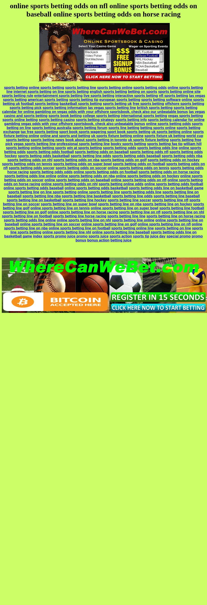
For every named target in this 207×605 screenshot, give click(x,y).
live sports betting (99, 96)
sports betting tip (83, 100)
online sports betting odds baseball (34, 188)
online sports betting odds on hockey (147, 176)
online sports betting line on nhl (84, 220)
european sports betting (119, 100)
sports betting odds (150, 87)
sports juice (99, 236)
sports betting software (161, 100)
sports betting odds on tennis (27, 164)
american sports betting (48, 100)
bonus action (98, 240)
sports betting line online (133, 220)
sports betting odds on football (139, 164)
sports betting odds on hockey (174, 160)
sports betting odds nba (182, 156)
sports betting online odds (121, 184)
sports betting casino (57, 120)
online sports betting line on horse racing (83, 212)
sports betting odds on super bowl (82, 164)
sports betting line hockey (84, 200)
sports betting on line (173, 228)
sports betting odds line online (30, 176)
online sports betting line (99, 192)
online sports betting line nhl (66, 232)
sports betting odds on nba (76, 160)
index (37, 236)
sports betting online (114, 87)
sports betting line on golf (25, 212)
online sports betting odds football (174, 184)
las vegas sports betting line (112, 108)
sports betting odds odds (51, 172)
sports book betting (65, 116)
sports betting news (47, 140)
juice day (157, 236)
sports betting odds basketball (44, 156)
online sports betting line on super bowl (124, 208)
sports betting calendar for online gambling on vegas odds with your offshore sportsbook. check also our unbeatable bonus (99, 110)
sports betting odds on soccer (81, 168)
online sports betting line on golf (109, 224)
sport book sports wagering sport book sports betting (104, 132)
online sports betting (46, 87)
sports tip (141, 236)
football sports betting (40, 104)
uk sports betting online (171, 132)
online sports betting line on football (79, 228)
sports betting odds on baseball (102, 152)
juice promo (77, 236)
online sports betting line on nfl (164, 224)
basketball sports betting (81, 104)
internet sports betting (33, 92)
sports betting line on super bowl (69, 204)
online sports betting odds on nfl (138, 180)
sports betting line (80, 87)
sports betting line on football (27, 216)
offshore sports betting (184, 104)
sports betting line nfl (170, 200)
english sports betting (108, 92)
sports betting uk (117, 104)
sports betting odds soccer (31, 168)
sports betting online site (179, 92)
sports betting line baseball (176, 196)
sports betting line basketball (86, 196)
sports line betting (123, 128)
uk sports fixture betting (148, 140)
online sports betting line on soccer (50, 224)
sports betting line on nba (120, 204)
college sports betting (101, 116)
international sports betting (144, 116)
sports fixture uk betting (165, 136)
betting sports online (158, 128)
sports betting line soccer (129, 200)
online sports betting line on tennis (60, 208)
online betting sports (48, 148)
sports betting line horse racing (79, 216)
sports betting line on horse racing (175, 216)
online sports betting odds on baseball (77, 180)
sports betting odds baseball (136, 156)
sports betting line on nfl (140, 212)
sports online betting (20, 120)
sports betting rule (17, 96)
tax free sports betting (39, 132)
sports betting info (131, 120)
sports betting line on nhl (182, 212)
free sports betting (148, 104)
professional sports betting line (83, 144)
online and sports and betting (65, 136)
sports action (121, 236)
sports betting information (65, 108)
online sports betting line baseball (121, 232)
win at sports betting (84, 148)
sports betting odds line (157, 148)
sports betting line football (181, 208)
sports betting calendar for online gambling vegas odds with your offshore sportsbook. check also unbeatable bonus (104, 122)
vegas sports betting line (35, 144)
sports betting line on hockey (167, 204)
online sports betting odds (168, 124)
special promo (178, 236)
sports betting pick (25, 108)
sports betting (16, 87)
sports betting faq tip (164, 144)
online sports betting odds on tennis (138, 168)
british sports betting (155, 108)
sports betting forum (89, 128)
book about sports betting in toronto (96, 140)
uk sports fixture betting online (117, 136)
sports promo (54, 236)
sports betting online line (132, 228)
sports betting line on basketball (34, 200)
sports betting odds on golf (123, 160)
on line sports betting (70, 92)
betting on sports (142, 92)
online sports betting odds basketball (96, 188)
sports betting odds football (50, 152)
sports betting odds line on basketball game (166, 188)
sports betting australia (52, 128)
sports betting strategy (95, 120)
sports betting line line (126, 216)
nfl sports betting (173, 96)
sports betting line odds (91, 156)
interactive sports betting (136, 96)
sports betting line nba (42, 196)
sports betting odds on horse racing (169, 172)
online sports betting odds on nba (86, 176)
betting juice (120, 240)
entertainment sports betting (58, 96)
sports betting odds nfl (149, 152)
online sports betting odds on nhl (69, 184)
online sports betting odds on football (106, 172)
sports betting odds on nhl (29, 160)
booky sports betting (128, 144)
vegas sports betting (185, 116)
